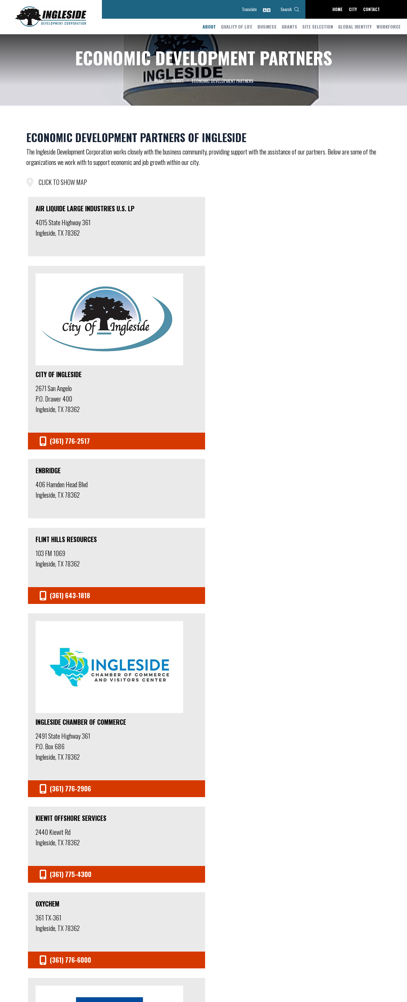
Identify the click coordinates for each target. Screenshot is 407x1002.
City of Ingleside (148, 256)
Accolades (280, 849)
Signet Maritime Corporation (236, 507)
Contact (371, 9)
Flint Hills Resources (333, 208)
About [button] (209, 26)
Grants (289, 26)
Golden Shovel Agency (293, 993)
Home (337, 9)
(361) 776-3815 (127, 975)
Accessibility (334, 976)
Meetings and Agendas (175, 849)
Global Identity (354, 26)
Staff (99, 849)
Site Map (310, 976)
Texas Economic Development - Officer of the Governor (68, 709)
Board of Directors (129, 849)
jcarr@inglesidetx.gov (82, 975)
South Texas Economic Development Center (333, 554)
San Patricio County (65, 551)
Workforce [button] (389, 26)
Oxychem (225, 352)
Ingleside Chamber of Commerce (67, 403)
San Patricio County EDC (153, 554)
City (353, 9)
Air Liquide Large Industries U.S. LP (61, 212)
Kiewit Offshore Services (147, 355)
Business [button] (267, 26)
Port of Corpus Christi (335, 399)
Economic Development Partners (233, 849)
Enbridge (226, 208)
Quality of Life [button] (236, 26)
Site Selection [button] (317, 26)
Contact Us (307, 849)
